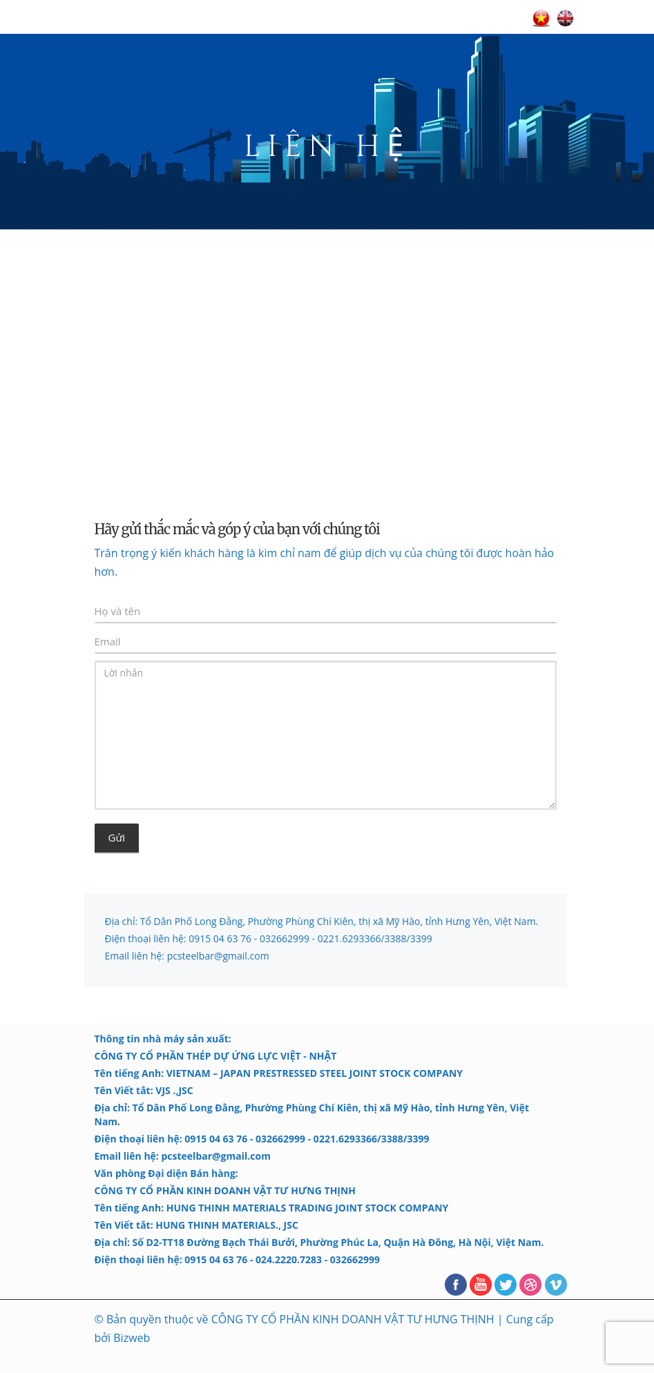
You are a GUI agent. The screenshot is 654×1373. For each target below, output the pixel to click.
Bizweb (131, 1337)
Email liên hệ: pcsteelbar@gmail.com (187, 955)
